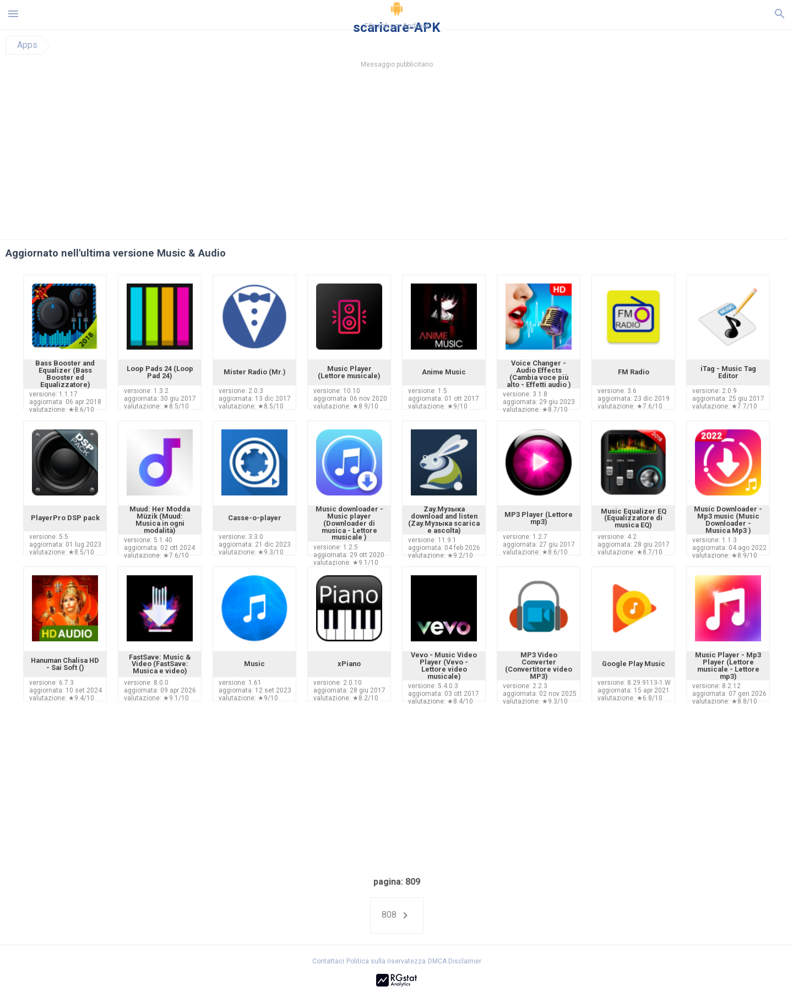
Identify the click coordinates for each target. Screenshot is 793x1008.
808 (397, 915)
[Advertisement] (463, 157)
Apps (27, 45)
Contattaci (328, 961)
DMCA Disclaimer (454, 961)
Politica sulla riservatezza (386, 961)
